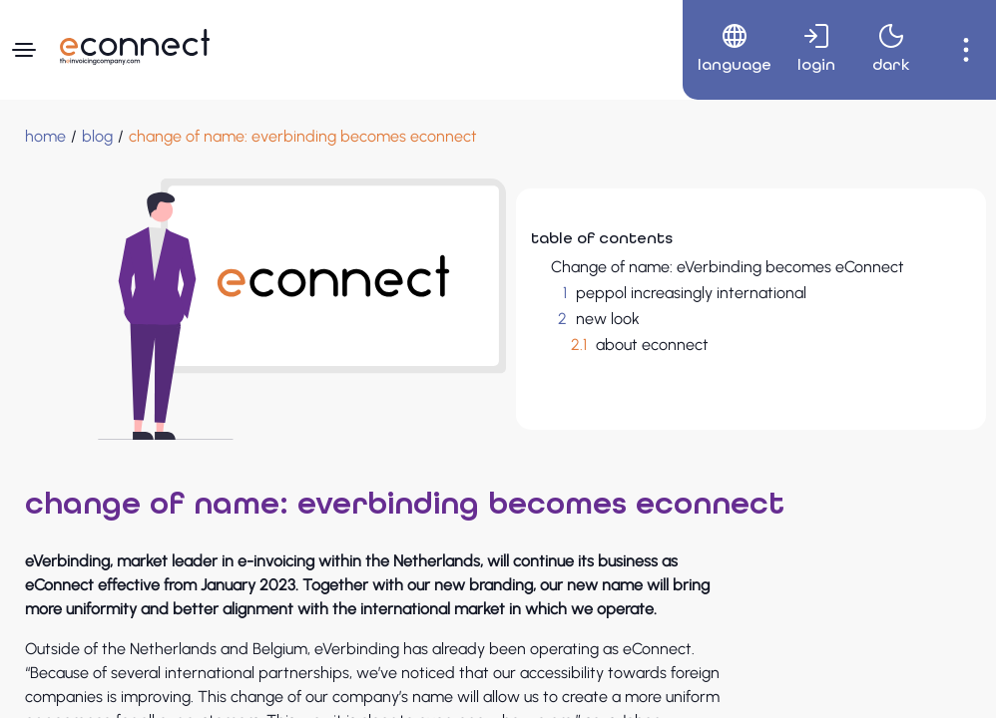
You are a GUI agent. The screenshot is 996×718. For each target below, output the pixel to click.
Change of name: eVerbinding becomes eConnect (727, 266)
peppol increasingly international (691, 292)
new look (608, 318)
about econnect (652, 344)
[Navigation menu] (24, 50)
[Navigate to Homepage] (135, 47)
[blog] (97, 137)
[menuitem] (727, 50)
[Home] (45, 137)
